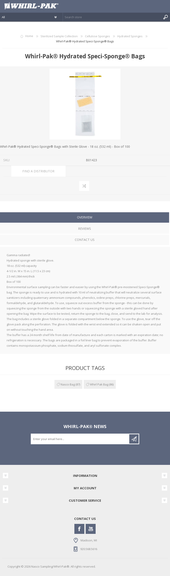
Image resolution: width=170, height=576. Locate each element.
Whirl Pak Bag (99, 384)
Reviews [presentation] (84, 228)
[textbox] (112, 17)
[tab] (84, 218)
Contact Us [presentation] (85, 240)
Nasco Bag (68, 384)
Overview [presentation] (84, 217)
